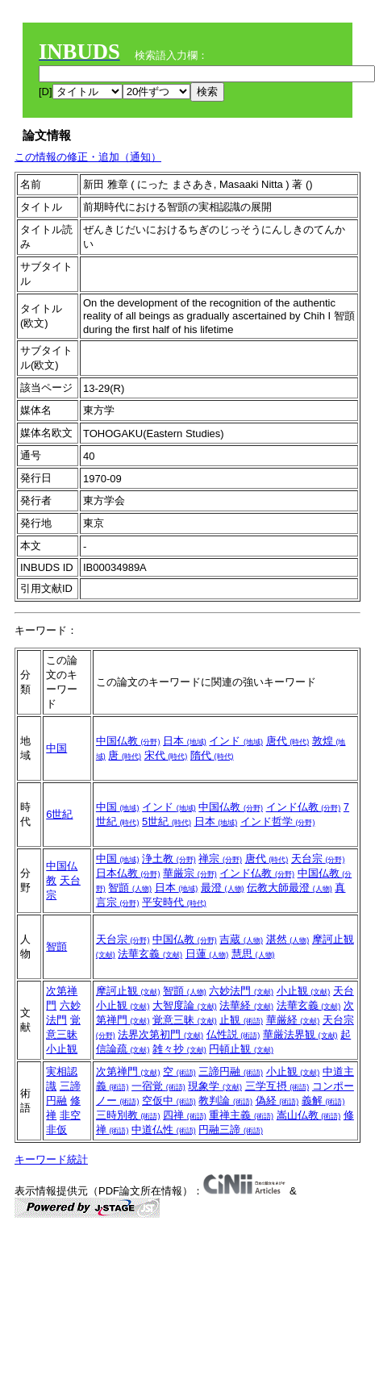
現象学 (215, 1086)
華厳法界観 (300, 1034)
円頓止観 (241, 1049)
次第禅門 (128, 1071)
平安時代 (174, 902)
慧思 (253, 954)
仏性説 (233, 1034)
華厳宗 (190, 873)
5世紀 (166, 821)
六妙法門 (241, 991)
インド (236, 741)
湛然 (288, 939)
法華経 (246, 1005)
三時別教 (128, 1115)
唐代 (288, 741)
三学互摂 (277, 1086)
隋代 (212, 755)
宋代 (166, 755)
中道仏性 (163, 1129)
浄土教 (169, 858)
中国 (56, 748)
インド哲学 (277, 821)
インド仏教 (303, 807)
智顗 (130, 888)
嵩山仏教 (309, 1115)
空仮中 (169, 1100)
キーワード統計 (51, 1159)
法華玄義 (150, 954)
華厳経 (293, 1020)
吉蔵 (241, 939)
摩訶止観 (128, 991)
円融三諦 (230, 1129)
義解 (323, 1100)
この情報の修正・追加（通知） (88, 157)
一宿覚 (158, 1086)
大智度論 (184, 1005)
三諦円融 (230, 1071)
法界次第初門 (160, 1034)
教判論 (225, 1100)
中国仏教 (128, 741)
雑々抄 (179, 1049)
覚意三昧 (184, 1020)
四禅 (184, 1115)
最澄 (222, 888)
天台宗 (318, 858)
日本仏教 (128, 873)
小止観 (61, 1049)
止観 (241, 1020)
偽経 (277, 1100)
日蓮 (207, 954)
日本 (184, 741)
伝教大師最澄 (289, 888)
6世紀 (59, 814)
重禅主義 (241, 1115)
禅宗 (220, 858)
